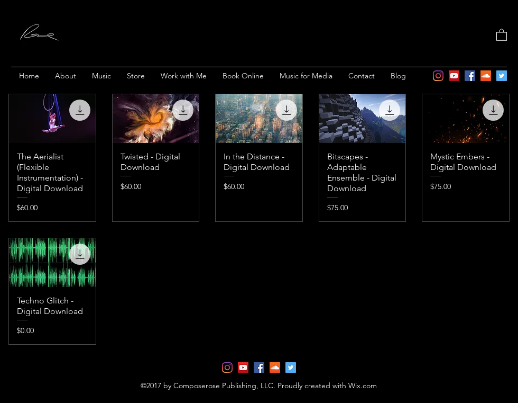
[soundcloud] (485, 75)
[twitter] (501, 75)
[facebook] (470, 75)
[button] (501, 34)
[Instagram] (438, 75)
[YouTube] (454, 75)
